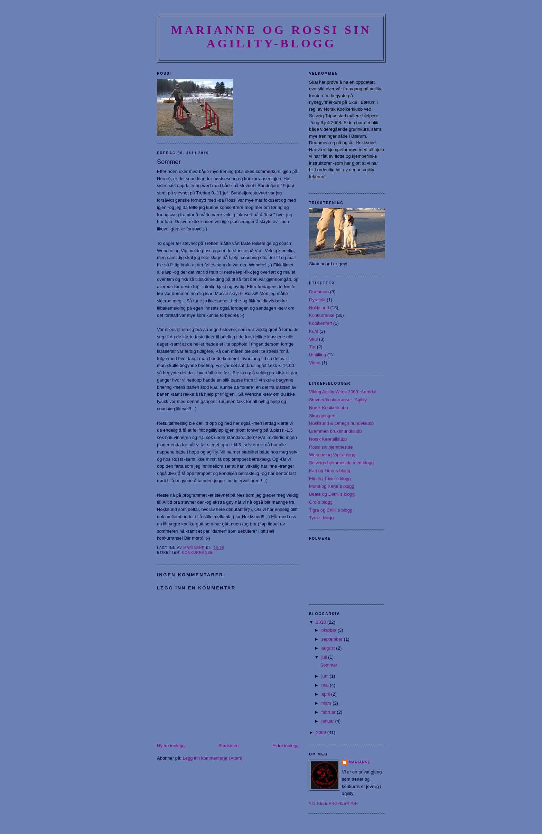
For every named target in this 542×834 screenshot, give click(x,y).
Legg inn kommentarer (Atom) (212, 758)
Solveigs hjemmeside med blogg (341, 462)
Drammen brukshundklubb (335, 431)
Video (314, 362)
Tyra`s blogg (321, 517)
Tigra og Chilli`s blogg (330, 510)
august (328, 648)
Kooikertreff (320, 323)
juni (325, 676)
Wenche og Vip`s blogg (332, 454)
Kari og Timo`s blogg (329, 470)
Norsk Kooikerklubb (328, 407)
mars (327, 703)
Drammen (319, 291)
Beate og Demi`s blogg (332, 494)
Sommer (328, 665)
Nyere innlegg (171, 745)
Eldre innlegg (285, 745)
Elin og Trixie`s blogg (330, 478)
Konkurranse (197, 553)
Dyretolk (317, 299)
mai (325, 685)
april (326, 694)
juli (324, 657)
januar (328, 721)
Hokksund (319, 307)
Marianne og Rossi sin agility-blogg (271, 36)
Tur (312, 346)
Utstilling (317, 354)
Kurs (313, 331)
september (332, 639)
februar (329, 712)
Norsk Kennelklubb (328, 439)
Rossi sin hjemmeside (331, 447)
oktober (329, 630)
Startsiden (228, 745)
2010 (321, 622)
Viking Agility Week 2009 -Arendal (342, 391)
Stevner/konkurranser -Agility (338, 399)
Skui (313, 339)
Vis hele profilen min (333, 803)
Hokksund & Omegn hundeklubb (341, 423)
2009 (321, 732)
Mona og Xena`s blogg (331, 486)
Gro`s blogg (321, 502)
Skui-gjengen (322, 415)
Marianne (360, 762)
